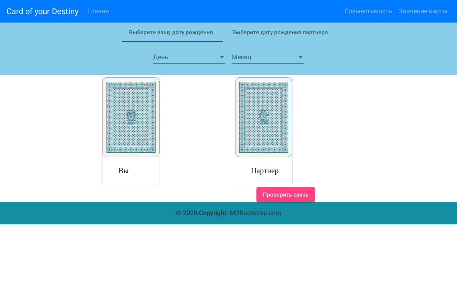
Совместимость (368, 11)
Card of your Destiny (42, 11)
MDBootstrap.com (255, 213)
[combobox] (189, 57)
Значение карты (423, 11)
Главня (98, 11)
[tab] (171, 32)
